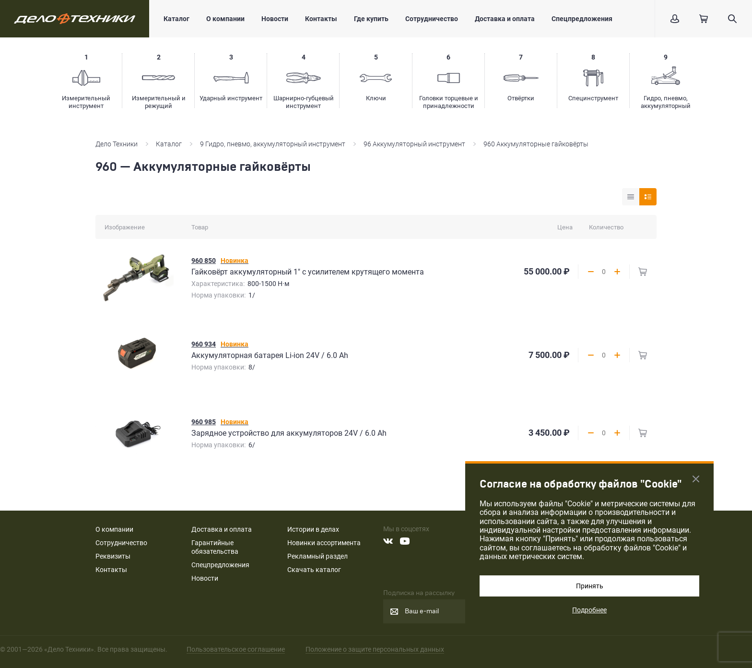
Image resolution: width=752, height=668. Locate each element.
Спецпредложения (582, 19)
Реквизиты (112, 556)
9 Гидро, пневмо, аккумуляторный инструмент (272, 144)
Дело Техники (116, 144)
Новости (274, 19)
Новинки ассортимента (324, 543)
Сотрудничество (431, 19)
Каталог (176, 19)
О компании (225, 19)
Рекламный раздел (317, 556)
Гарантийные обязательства (214, 547)
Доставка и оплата (505, 19)
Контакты (321, 19)
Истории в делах (313, 529)
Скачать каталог (314, 569)
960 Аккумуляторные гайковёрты (535, 144)
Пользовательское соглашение (236, 649)
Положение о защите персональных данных (375, 649)
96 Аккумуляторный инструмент (414, 144)
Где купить (371, 19)
